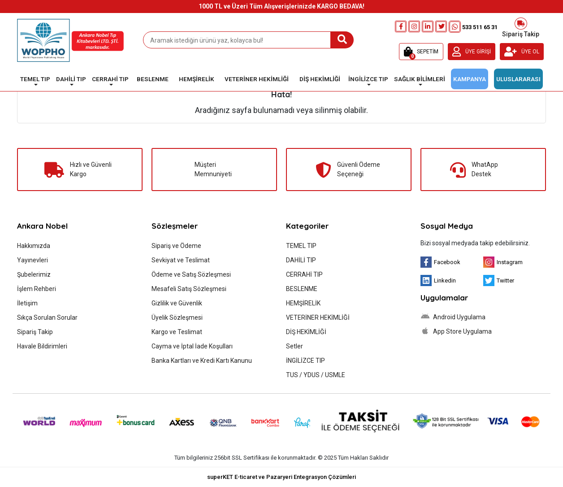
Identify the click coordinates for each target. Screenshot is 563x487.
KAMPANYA (469, 79)
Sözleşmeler (175, 225)
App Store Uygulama (456, 331)
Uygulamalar (444, 297)
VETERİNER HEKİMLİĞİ (318, 317)
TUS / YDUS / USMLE (315, 374)
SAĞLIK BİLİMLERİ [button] (419, 79)
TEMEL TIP (301, 245)
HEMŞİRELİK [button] (196, 79)
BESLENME (301, 288)
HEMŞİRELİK (303, 303)
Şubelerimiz (34, 274)
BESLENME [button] (153, 79)
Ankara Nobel (42, 225)
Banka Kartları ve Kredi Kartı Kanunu (202, 360)
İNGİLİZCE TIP (305, 360)
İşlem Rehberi (36, 288)
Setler (294, 346)
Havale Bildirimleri (42, 346)
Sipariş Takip (520, 26)
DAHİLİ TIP (301, 260)
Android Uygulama (452, 317)
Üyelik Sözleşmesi (177, 317)
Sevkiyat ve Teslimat (181, 260)
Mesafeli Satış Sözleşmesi (189, 288)
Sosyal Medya (446, 225)
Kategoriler (307, 225)
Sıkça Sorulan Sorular (47, 317)
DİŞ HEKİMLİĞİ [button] (319, 79)
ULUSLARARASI (518, 79)
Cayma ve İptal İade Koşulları (192, 346)
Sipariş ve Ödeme (176, 245)
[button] (421, 51)
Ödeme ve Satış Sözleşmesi (191, 274)
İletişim (27, 303)
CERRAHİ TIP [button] (110, 79)
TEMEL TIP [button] (35, 79)
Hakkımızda (33, 245)
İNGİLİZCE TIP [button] (368, 79)
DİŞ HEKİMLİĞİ (306, 331)
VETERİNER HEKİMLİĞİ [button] (257, 79)
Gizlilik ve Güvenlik (177, 303)
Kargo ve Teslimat (177, 331)
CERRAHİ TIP (304, 274)
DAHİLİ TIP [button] (71, 79)
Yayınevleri (32, 260)
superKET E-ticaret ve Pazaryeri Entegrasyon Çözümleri (281, 477)
